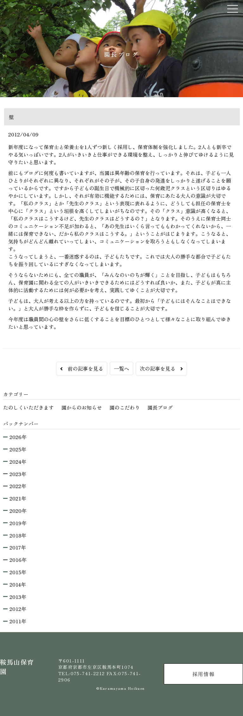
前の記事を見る (81, 368)
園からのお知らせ (81, 407)
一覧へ (121, 368)
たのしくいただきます (28, 407)
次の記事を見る (161, 368)
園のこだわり (124, 407)
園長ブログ (160, 407)
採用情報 (203, 674)
